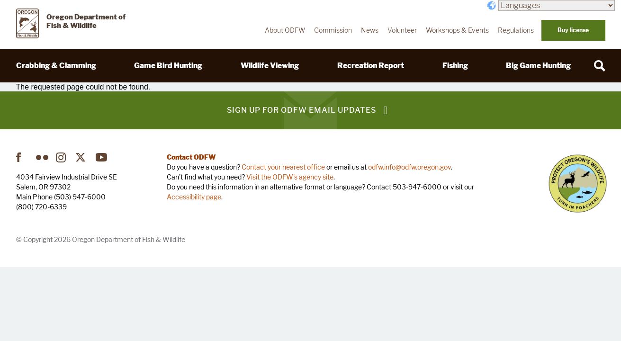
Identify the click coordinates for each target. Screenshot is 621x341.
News (369, 30)
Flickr (42, 157)
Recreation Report (370, 65)
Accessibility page (194, 197)
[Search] (600, 65)
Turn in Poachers (577, 183)
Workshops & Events (457, 30)
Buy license (573, 30)
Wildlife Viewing (270, 65)
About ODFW (285, 30)
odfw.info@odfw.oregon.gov (409, 167)
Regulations (516, 30)
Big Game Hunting (538, 65)
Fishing (455, 65)
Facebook (22, 157)
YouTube (102, 157)
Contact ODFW (191, 157)
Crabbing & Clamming (56, 65)
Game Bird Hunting (168, 65)
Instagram (62, 157)
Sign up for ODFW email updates (301, 110)
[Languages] (556, 5)
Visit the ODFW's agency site (289, 177)
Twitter (82, 157)
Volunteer (402, 30)
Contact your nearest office (283, 167)
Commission (333, 30)
